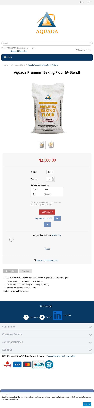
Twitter (45, 317)
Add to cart (47, 212)
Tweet (47, 249)
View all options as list (47, 260)
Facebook (30, 317)
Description (10, 271)
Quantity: (34, 179)
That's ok (86, 404)
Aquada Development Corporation (61, 356)
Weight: (34, 172)
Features (25, 271)
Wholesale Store (18, 65)
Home (5, 65)
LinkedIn (62, 315)
